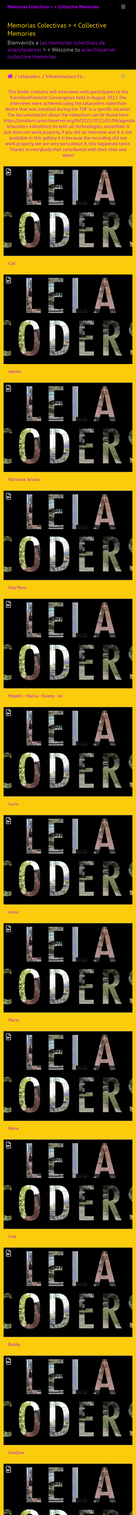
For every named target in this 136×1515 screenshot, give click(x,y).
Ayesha (14, 371)
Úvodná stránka (10, 76)
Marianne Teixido (24, 479)
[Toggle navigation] (123, 6)
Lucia (13, 803)
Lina (12, 1236)
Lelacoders (29, 76)
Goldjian (16, 1452)
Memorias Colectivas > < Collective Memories (53, 7)
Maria (13, 1128)
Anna (13, 911)
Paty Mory (17, 587)
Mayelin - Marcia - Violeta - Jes (35, 695)
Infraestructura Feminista (66, 76)
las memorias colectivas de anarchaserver (56, 46)
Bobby (14, 1344)
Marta (13, 1019)
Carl (12, 263)
